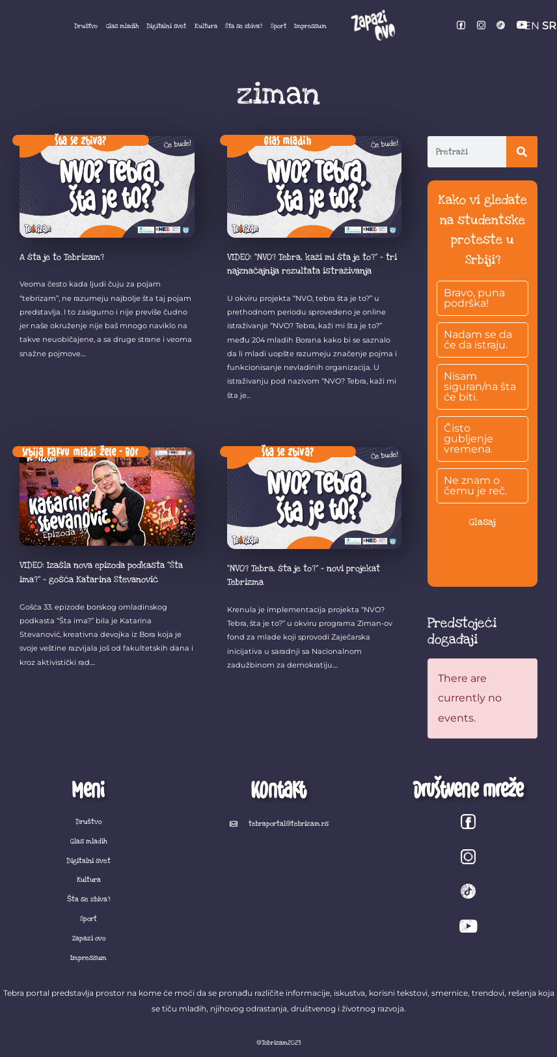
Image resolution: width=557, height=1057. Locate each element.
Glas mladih (122, 26)
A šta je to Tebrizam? (62, 257)
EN (531, 26)
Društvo (86, 26)
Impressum (310, 26)
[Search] (521, 151)
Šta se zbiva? (243, 26)
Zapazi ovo (88, 938)
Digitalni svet (166, 26)
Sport (278, 26)
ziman (278, 94)
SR (549, 26)
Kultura (206, 26)
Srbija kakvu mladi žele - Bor (81, 451)
